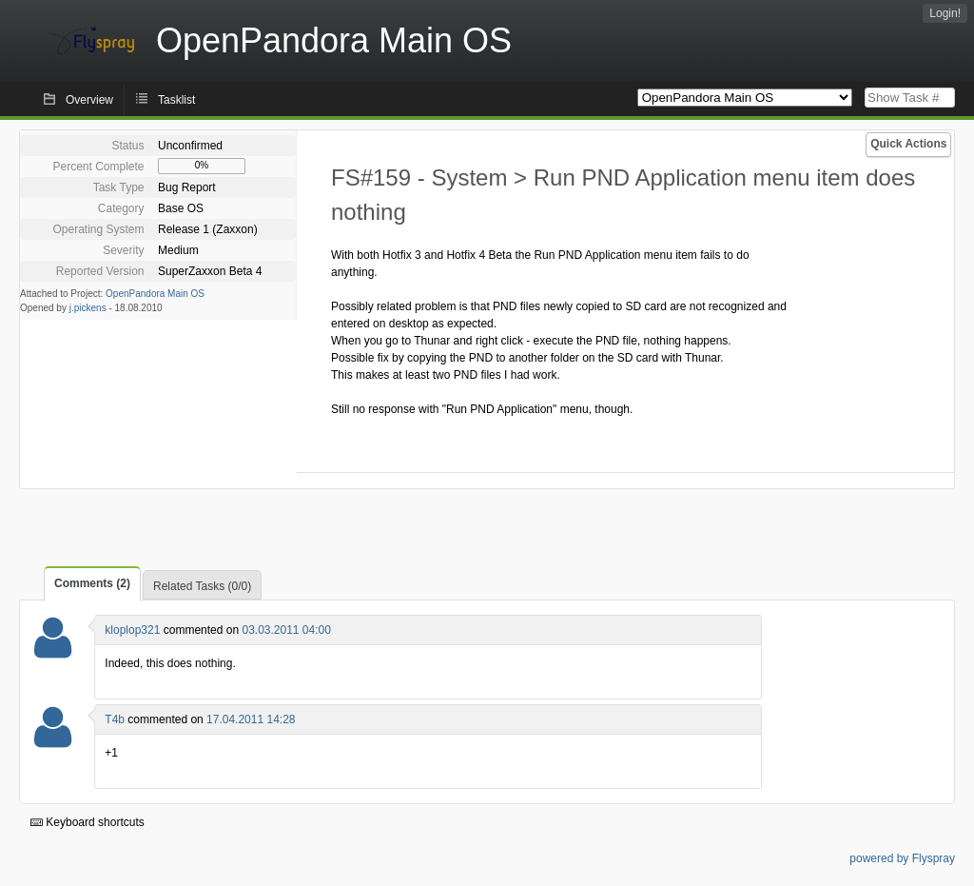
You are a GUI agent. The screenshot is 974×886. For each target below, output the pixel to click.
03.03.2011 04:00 (286, 630)
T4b (115, 719)
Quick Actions (908, 143)
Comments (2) (92, 583)
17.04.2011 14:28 (250, 719)
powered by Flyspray (902, 858)
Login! (945, 13)
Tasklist (176, 100)
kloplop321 (132, 630)
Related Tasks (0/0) (202, 586)
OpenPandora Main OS (155, 293)
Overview (89, 100)
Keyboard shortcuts (87, 822)
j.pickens (88, 308)
